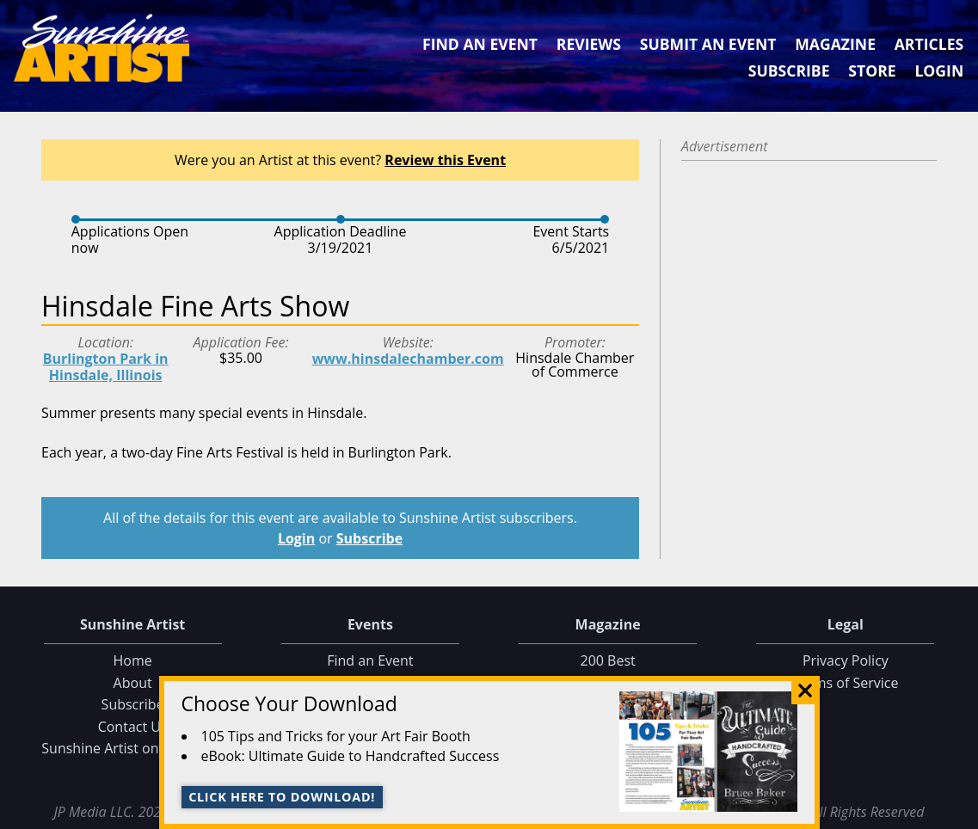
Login (938, 70)
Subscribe (789, 70)
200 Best (608, 660)
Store (871, 70)
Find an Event (480, 44)
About (133, 682)
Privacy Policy (846, 660)
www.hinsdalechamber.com (408, 358)
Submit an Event (708, 44)
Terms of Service (845, 682)
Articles (929, 44)
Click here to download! (281, 797)
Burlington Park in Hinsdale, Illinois (106, 366)
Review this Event (445, 159)
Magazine (835, 44)
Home (133, 660)
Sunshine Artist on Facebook (132, 748)
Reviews (589, 44)
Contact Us (133, 726)
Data (957, 812)
